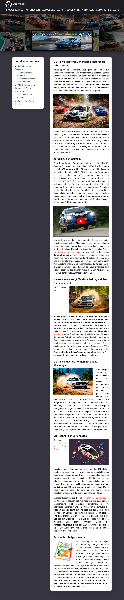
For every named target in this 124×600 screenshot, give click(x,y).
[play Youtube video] (81, 221)
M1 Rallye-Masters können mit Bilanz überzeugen (25, 88)
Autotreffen (103, 10)
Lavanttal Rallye (101, 343)
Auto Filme (58, 334)
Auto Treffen (70, 181)
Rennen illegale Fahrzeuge (96, 498)
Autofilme (88, 10)
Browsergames (14, 10)
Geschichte (73, 10)
